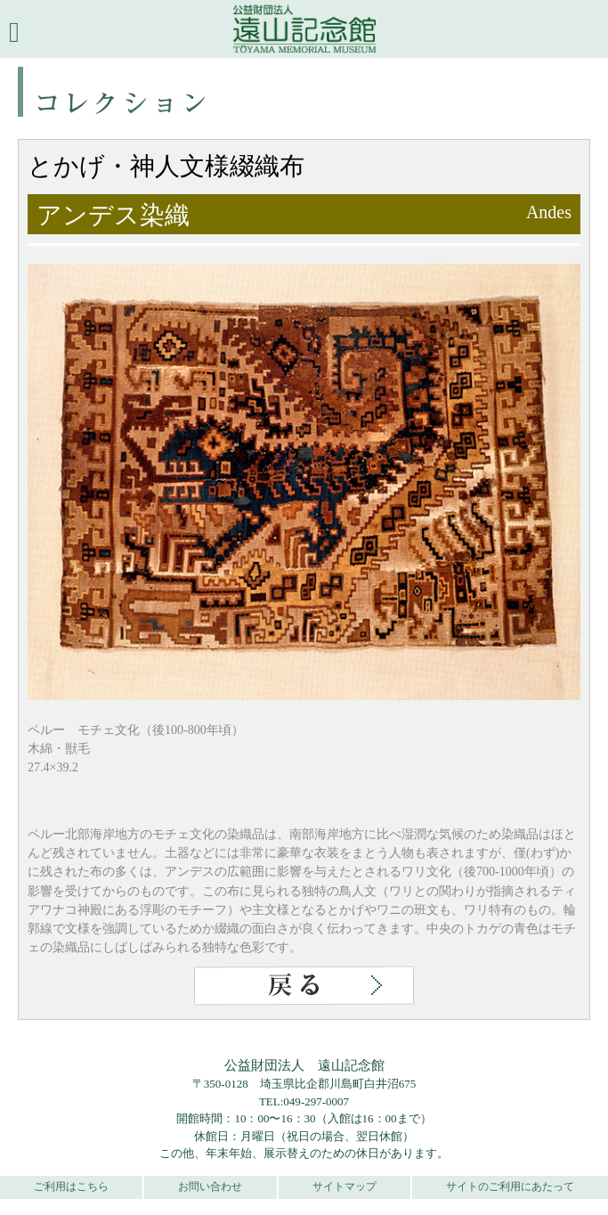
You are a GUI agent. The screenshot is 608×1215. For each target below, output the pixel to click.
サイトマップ (344, 1186)
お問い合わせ (210, 1186)
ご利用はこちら (71, 1186)
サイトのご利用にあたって (510, 1186)
